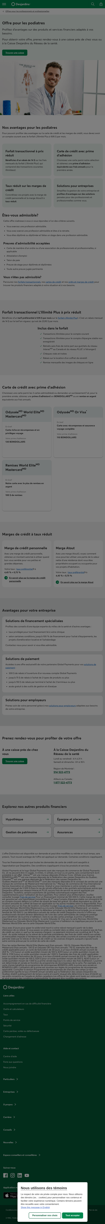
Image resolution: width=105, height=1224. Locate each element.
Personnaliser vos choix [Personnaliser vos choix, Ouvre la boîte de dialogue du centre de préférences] (44, 1215)
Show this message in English (35, 1207)
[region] (53, 1202)
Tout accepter (72, 1215)
